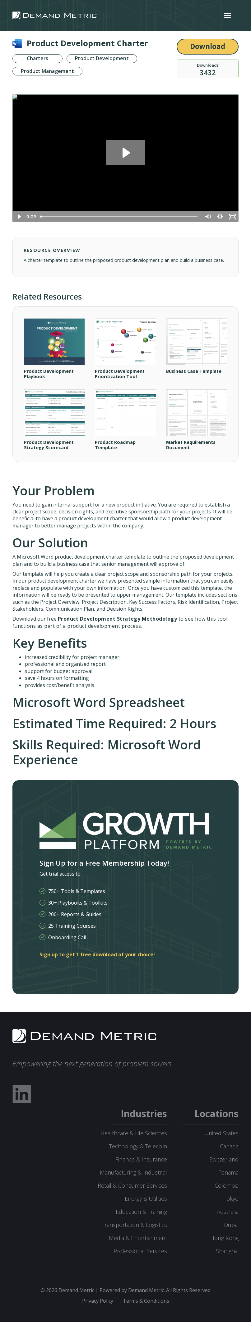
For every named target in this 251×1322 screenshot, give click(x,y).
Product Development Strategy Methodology (117, 618)
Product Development (102, 58)
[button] (228, 15)
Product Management (47, 71)
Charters (37, 58)
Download (207, 46)
